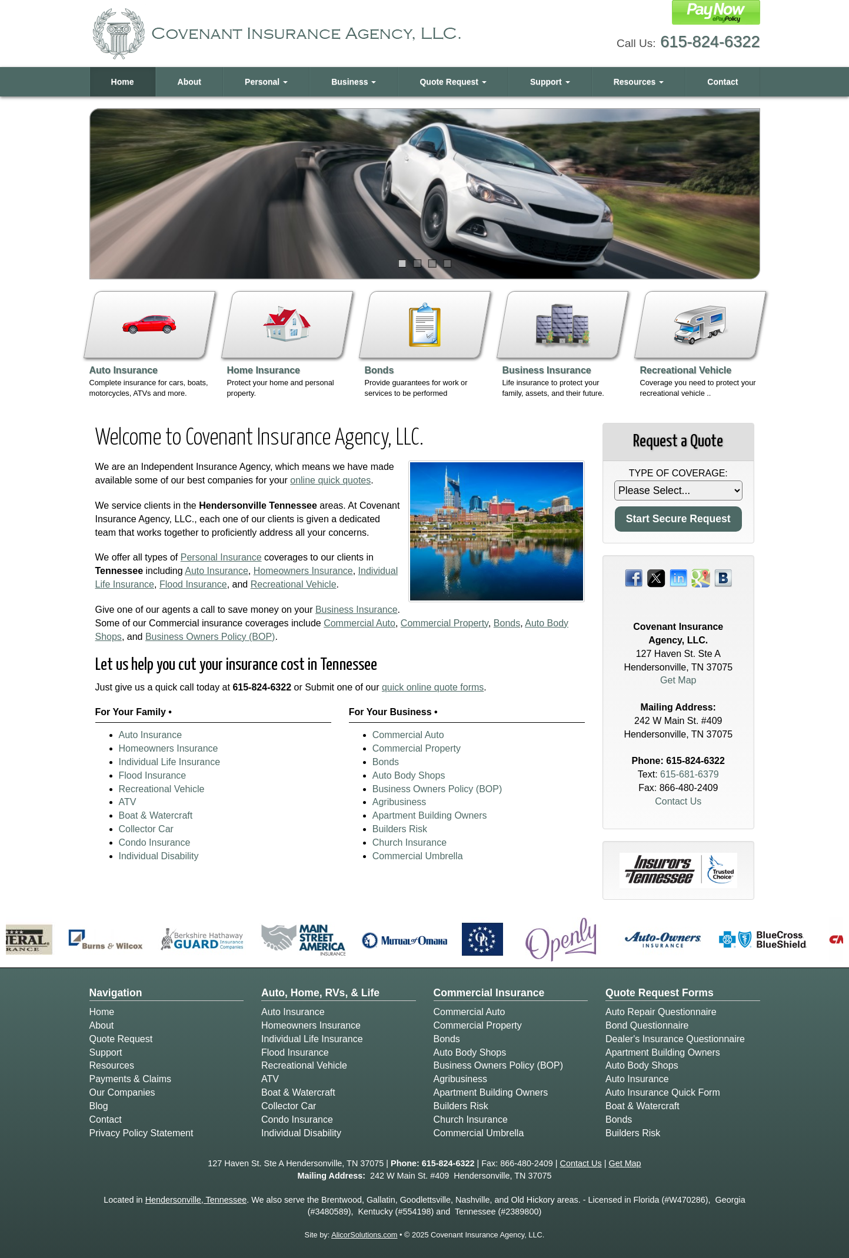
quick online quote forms (433, 687)
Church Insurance (409, 842)
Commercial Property (444, 623)
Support (105, 1052)
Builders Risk (399, 829)
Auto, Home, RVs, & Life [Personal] (320, 993)
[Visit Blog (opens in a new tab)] (723, 577)
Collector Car (146, 829)
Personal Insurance (221, 557)
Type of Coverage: (678, 473)
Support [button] (550, 81)
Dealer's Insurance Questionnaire (675, 1039)
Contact (722, 81)
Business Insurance (356, 610)
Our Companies (122, 1092)
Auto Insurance (216, 571)
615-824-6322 (710, 41)
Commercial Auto (359, 623)
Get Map (678, 680)
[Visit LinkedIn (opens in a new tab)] (678, 577)
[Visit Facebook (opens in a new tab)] (633, 577)
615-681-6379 (689, 774)
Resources (111, 1065)
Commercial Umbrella (417, 856)
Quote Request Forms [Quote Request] (659, 993)
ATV (127, 802)
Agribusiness (399, 802)
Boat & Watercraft (156, 815)
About (189, 81)
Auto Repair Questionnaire (661, 1012)
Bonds (507, 623)
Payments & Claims (130, 1079)
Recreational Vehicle (294, 584)
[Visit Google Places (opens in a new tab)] (700, 577)
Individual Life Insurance (170, 762)
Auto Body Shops (408, 775)
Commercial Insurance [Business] (489, 993)
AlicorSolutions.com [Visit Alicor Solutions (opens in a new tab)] (364, 1234)
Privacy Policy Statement (141, 1133)
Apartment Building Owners (429, 815)
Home (122, 81)
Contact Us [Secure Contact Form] (678, 801)
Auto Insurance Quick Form (662, 1092)
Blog (98, 1106)
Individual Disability (159, 856)
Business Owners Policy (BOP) (210, 637)
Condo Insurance (155, 842)
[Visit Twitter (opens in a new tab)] (656, 577)
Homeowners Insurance (303, 571)
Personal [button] (266, 81)
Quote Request (121, 1039)
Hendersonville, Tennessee (196, 1199)
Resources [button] (639, 81)
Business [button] (353, 81)
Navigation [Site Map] (115, 993)
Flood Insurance (193, 584)
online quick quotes (330, 480)
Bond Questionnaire (646, 1025)
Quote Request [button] (452, 81)
